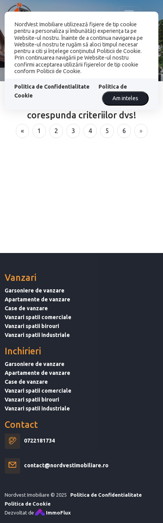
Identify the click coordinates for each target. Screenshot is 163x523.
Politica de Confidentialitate (52, 87)
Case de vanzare (26, 316)
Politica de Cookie (28, 511)
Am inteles (125, 98)
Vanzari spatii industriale (37, 343)
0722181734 (39, 449)
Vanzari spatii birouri (32, 334)
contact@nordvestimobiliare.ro (66, 473)
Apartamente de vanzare (37, 307)
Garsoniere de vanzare (35, 298)
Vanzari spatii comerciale (38, 325)
